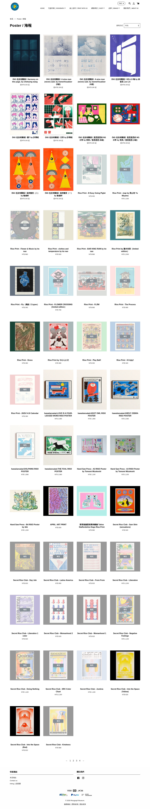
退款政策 (83, 804)
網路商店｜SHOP (98, 8)
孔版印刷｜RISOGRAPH (57, 8)
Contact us (13, 780)
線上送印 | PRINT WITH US (78, 8)
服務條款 (67, 804)
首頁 (11, 19)
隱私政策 (75, 804)
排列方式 (119, 25)
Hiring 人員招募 (15, 784)
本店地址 (13, 778)
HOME (42, 8)
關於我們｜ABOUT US (131, 8)
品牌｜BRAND (114, 8)
